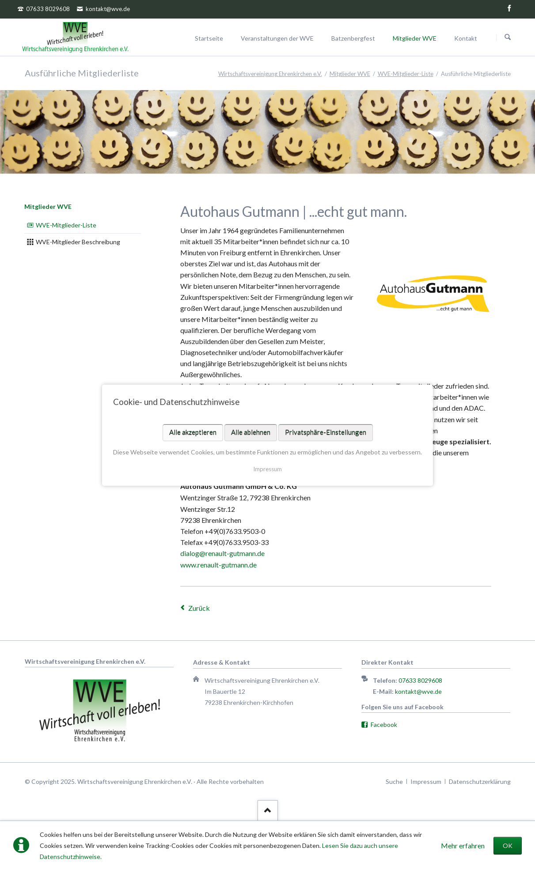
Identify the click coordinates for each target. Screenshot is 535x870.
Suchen (507, 37)
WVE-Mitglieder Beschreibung (78, 242)
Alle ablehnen (250, 432)
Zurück (199, 608)
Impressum (267, 468)
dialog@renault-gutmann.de (222, 553)
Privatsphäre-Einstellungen (325, 432)
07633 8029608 (420, 680)
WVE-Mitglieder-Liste (66, 225)
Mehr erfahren (463, 845)
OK (507, 845)
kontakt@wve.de (418, 691)
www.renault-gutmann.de (218, 564)
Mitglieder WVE (48, 206)
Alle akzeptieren (192, 432)
